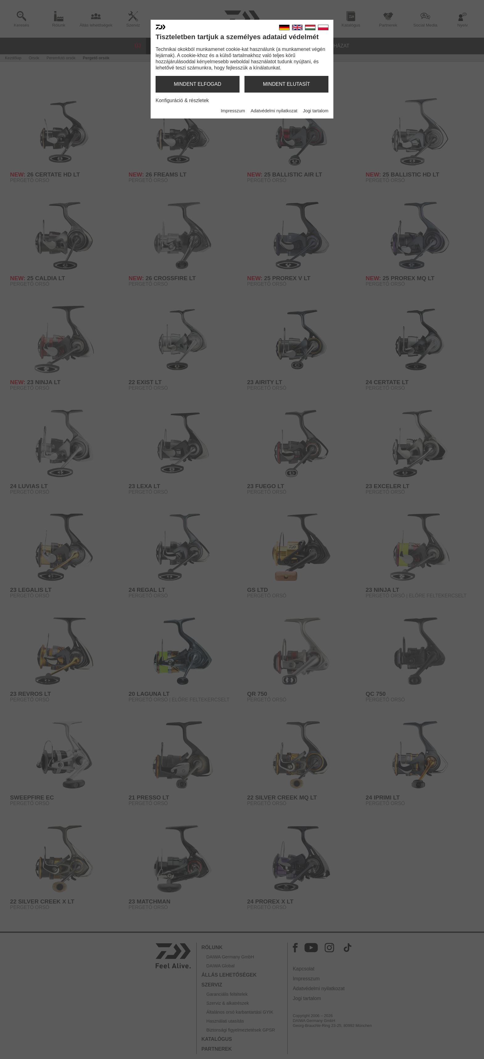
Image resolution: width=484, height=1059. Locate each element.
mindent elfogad (197, 84)
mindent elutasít (286, 84)
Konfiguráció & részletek (182, 100)
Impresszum (233, 110)
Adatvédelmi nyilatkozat (274, 110)
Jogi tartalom (315, 110)
